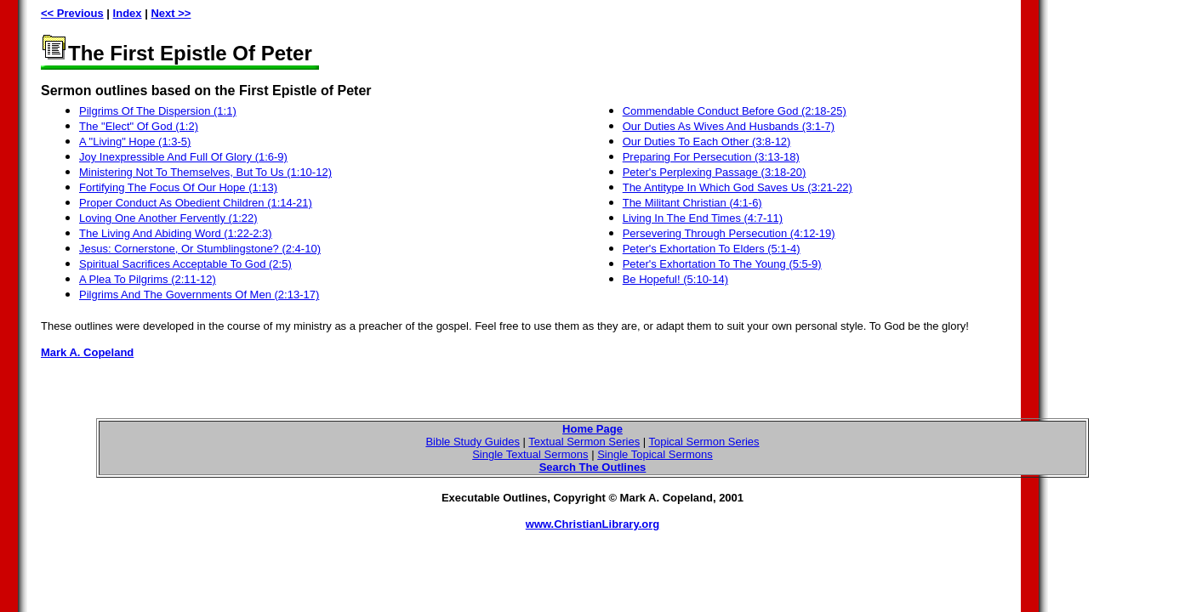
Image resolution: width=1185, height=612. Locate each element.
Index (127, 13)
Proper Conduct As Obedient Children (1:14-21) (195, 202)
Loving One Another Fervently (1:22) (168, 218)
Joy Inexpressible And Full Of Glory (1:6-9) (183, 156)
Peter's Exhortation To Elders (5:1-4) (711, 248)
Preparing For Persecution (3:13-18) (711, 156)
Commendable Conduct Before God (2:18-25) (734, 111)
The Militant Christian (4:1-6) (692, 202)
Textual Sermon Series (584, 441)
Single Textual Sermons (530, 454)
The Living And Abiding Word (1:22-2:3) (175, 233)
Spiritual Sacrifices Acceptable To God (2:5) (185, 264)
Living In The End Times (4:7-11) (703, 218)
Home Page (592, 428)
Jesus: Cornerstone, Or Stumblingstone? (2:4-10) (200, 248)
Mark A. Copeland (87, 352)
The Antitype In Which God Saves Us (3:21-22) (737, 187)
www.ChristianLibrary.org (592, 524)
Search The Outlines (593, 467)
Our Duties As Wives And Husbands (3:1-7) (729, 126)
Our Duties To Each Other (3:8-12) (707, 141)
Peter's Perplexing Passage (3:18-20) (714, 172)
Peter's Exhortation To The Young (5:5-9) (722, 264)
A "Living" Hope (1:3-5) (135, 141)
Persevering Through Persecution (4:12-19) (729, 233)
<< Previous (72, 13)
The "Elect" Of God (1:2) (138, 126)
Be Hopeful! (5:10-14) (675, 279)
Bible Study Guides (472, 441)
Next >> (171, 13)
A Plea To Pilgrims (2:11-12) (147, 279)
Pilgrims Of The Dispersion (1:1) (157, 111)
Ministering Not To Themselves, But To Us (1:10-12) (205, 172)
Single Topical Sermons (655, 454)
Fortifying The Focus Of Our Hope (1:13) (178, 187)
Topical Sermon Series (704, 441)
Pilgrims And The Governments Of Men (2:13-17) (199, 294)
